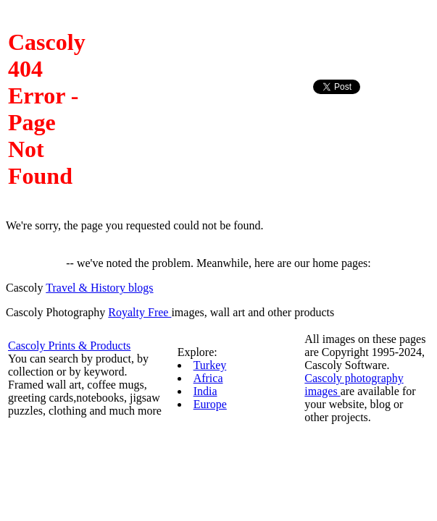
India (205, 391)
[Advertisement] (371, 129)
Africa (208, 378)
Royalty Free (139, 312)
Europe (210, 404)
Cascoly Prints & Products (69, 345)
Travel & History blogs (99, 287)
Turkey (210, 365)
